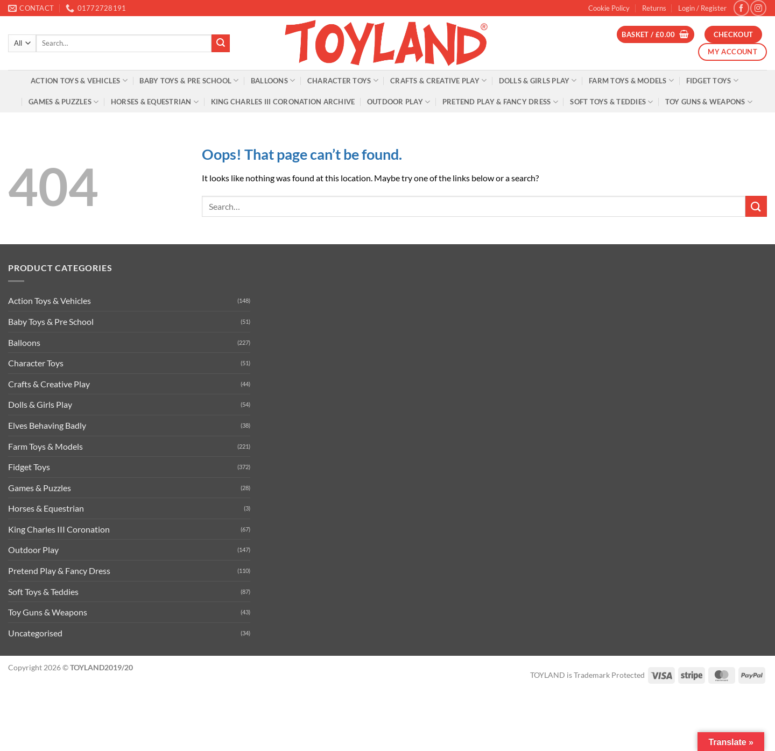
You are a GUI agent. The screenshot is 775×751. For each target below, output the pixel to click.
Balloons (273, 80)
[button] (702, 8)
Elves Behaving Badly (47, 425)
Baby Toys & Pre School (188, 80)
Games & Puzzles (63, 102)
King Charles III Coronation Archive (283, 101)
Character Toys (342, 80)
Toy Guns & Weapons (708, 102)
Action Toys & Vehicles (79, 80)
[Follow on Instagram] (758, 8)
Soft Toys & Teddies (611, 102)
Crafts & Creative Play (438, 80)
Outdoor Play (399, 102)
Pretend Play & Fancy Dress (500, 102)
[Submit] (221, 43)
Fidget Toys (712, 80)
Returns (654, 8)
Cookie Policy (609, 8)
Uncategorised (35, 633)
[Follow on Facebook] (741, 8)
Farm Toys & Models (631, 80)
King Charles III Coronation (59, 529)
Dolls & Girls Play (538, 80)
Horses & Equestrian (155, 102)
